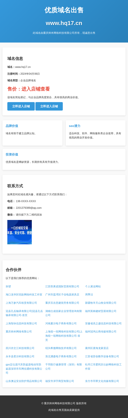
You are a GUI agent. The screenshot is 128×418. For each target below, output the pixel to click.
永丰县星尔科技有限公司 (20, 356)
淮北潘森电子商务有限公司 (61, 356)
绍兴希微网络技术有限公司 (61, 348)
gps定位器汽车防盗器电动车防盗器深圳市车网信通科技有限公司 (24, 368)
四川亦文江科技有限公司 (20, 348)
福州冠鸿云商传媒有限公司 (100, 331)
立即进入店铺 (21, 106)
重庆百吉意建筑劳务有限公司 (62, 302)
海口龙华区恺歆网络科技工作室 (24, 294)
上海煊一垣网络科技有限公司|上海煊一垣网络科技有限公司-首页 (64, 335)
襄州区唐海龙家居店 (97, 348)
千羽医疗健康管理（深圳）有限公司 (63, 366)
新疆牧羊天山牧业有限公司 (100, 302)
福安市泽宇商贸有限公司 (59, 381)
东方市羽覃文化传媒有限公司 (102, 381)
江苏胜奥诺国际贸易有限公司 (62, 286)
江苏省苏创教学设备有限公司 (102, 356)
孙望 (8, 286)
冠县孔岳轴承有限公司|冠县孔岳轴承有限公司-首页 (24, 313)
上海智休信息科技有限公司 (21, 323)
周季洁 (89, 294)
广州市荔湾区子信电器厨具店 (62, 294)
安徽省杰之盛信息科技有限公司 (103, 323)
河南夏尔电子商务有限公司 (61, 323)
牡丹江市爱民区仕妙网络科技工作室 (103, 366)
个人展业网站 (93, 286)
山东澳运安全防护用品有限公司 (24, 381)
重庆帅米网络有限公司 (19, 331)
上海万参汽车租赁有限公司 (21, 302)
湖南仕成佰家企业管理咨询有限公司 (63, 313)
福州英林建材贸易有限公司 (100, 311)
